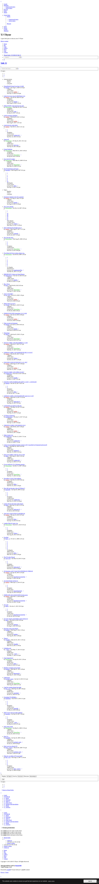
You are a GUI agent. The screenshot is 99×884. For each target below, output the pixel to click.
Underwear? (7, 677)
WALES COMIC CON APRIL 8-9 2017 (14, 372)
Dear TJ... (6, 736)
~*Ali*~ (7, 649)
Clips (5, 46)
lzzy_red (7, 295)
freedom (7, 630)
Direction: (30, 776)
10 (7, 181)
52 (7, 219)
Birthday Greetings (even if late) (12, 667)
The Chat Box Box (8, 237)
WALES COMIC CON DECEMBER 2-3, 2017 (16, 342)
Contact (6, 52)
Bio (5, 45)
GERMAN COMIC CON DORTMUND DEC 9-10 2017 (18, 352)
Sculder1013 (16, 135)
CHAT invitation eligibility (10, 115)
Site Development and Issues (11, 168)
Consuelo (15, 233)
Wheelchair (7, 333)
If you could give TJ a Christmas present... (14, 464)
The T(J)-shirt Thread (9, 557)
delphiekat (8, 698)
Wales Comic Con (8, 435)
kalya (6, 285)
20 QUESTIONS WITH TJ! (11, 581)
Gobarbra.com (7, 648)
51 (7, 218)
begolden (7, 170)
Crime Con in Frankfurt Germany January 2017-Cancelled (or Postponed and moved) (25, 445)
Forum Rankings (8, 149)
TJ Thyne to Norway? (9, 415)
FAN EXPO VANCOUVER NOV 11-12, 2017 (15, 362)
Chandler (7, 640)
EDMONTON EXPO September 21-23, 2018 (15, 313)
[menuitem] (5, 4)
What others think (8, 726)
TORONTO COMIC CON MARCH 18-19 (14, 425)
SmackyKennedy (17, 591)
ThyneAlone (8, 107)
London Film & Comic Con (11, 523)
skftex (15, 186)
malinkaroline (8, 417)
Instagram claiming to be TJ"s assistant (14, 197)
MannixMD (18, 865)
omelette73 (16, 450)
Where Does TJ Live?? (9, 303)
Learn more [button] (51, 881)
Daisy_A (7, 538)
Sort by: (18, 776)
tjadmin (15, 92)
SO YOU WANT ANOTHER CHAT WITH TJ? (16, 619)
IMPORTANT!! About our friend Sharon (14, 274)
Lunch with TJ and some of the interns (13, 503)
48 (7, 213)
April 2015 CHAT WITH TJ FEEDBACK (14, 513)
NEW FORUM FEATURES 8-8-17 (13, 227)
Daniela (7, 87)
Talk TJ (4, 63)
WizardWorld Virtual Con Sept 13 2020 (14, 86)
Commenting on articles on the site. (13, 405)
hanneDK (7, 489)
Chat (5, 51)
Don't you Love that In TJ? (10, 746)
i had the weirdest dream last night (12, 687)
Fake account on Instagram (10, 323)
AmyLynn (15, 145)
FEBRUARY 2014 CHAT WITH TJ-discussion (16, 595)
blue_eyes (7, 688)
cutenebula (16, 693)
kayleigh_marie (9, 679)
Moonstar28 (16, 673)
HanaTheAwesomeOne (19, 577)
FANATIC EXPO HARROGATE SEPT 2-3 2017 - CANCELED (20, 382)
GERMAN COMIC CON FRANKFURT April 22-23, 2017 (19, 396)
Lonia (14, 111)
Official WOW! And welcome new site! (14, 105)
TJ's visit (6, 604)
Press (5, 49)
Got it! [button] (90, 881)
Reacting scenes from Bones (11, 628)
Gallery (6, 48)
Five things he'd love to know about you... (14, 253)
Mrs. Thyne (7, 284)
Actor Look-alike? (8, 293)
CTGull (7, 305)
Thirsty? (6, 638)
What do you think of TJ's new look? (13, 756)
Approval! (6, 139)
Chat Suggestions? (8, 658)
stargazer (15, 624)
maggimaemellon (17, 270)
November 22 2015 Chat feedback (12, 478)
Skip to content (4, 41)
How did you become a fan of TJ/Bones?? (14, 488)
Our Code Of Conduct (9, 159)
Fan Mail (6, 537)
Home (5, 44)
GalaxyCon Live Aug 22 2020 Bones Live (14, 96)
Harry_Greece (9, 747)
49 (7, 215)
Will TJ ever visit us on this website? (13, 712)
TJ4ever (15, 223)
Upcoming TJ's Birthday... (10, 697)
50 (7, 216)
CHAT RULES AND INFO (11, 125)
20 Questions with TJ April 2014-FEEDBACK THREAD (18, 571)
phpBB (9, 869)
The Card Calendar (8, 206)
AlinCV (7, 334)
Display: (7, 776)
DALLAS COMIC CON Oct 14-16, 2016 (14, 454)
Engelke (15, 377)
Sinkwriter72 (8, 275)
